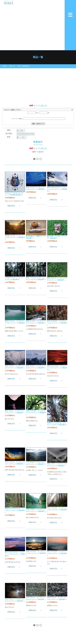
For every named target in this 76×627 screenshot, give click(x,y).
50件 (27, 134)
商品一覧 (12, 66)
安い (22, 130)
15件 (18, 134)
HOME (4, 66)
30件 (23, 134)
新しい (19, 137)
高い (18, 130)
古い (24, 137)
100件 (32, 134)
